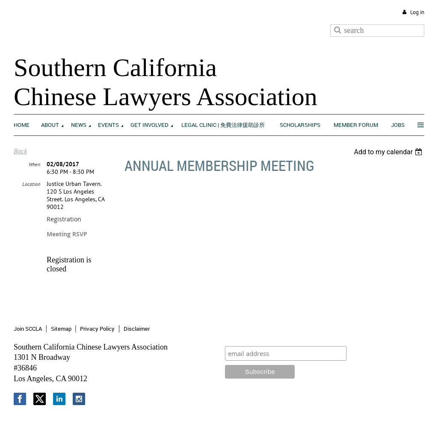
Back (20, 151)
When (34, 164)
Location (31, 184)
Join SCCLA (28, 328)
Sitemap (61, 328)
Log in (417, 12)
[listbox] (389, 152)
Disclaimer (137, 328)
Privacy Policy (97, 328)
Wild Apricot (354, 421)
